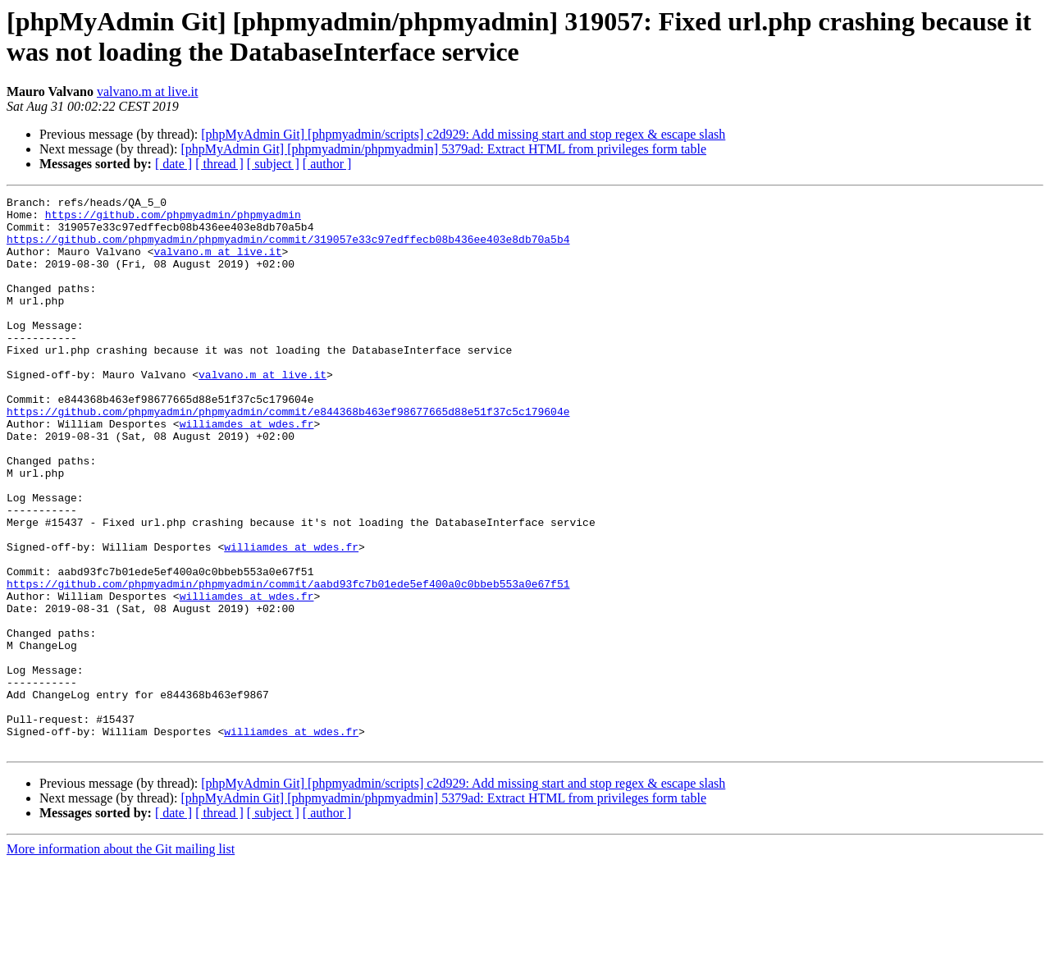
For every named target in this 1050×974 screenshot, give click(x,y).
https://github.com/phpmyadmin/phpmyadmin (173, 219)
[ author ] (327, 164)
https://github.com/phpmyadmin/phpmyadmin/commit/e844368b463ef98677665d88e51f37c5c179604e (288, 455)
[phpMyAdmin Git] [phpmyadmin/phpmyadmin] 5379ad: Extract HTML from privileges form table (443, 149)
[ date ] (173, 164)
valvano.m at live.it (148, 91)
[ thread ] (219, 164)
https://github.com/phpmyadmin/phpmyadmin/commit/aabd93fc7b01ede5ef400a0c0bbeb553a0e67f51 (288, 662)
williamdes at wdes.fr (247, 470)
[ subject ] (273, 164)
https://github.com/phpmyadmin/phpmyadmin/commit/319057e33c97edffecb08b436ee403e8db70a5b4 (288, 248)
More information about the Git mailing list (121, 960)
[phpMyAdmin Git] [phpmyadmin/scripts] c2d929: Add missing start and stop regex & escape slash (463, 134)
